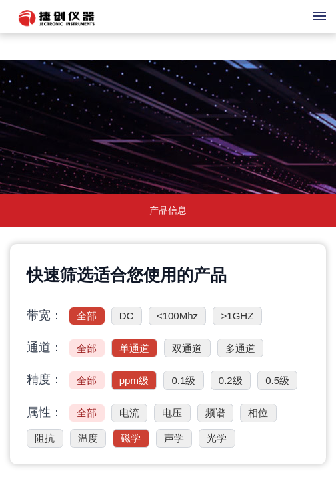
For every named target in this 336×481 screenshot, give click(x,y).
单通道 (134, 348)
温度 (88, 438)
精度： (45, 379)
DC (126, 315)
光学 (217, 438)
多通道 (240, 348)
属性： (45, 412)
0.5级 (277, 380)
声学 (174, 438)
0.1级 (183, 380)
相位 (258, 412)
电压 (172, 412)
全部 (87, 315)
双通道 (187, 348)
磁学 (131, 438)
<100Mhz (177, 315)
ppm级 (134, 380)
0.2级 (231, 380)
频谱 (215, 412)
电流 (129, 412)
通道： (45, 347)
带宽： (45, 315)
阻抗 (45, 438)
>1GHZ (237, 315)
